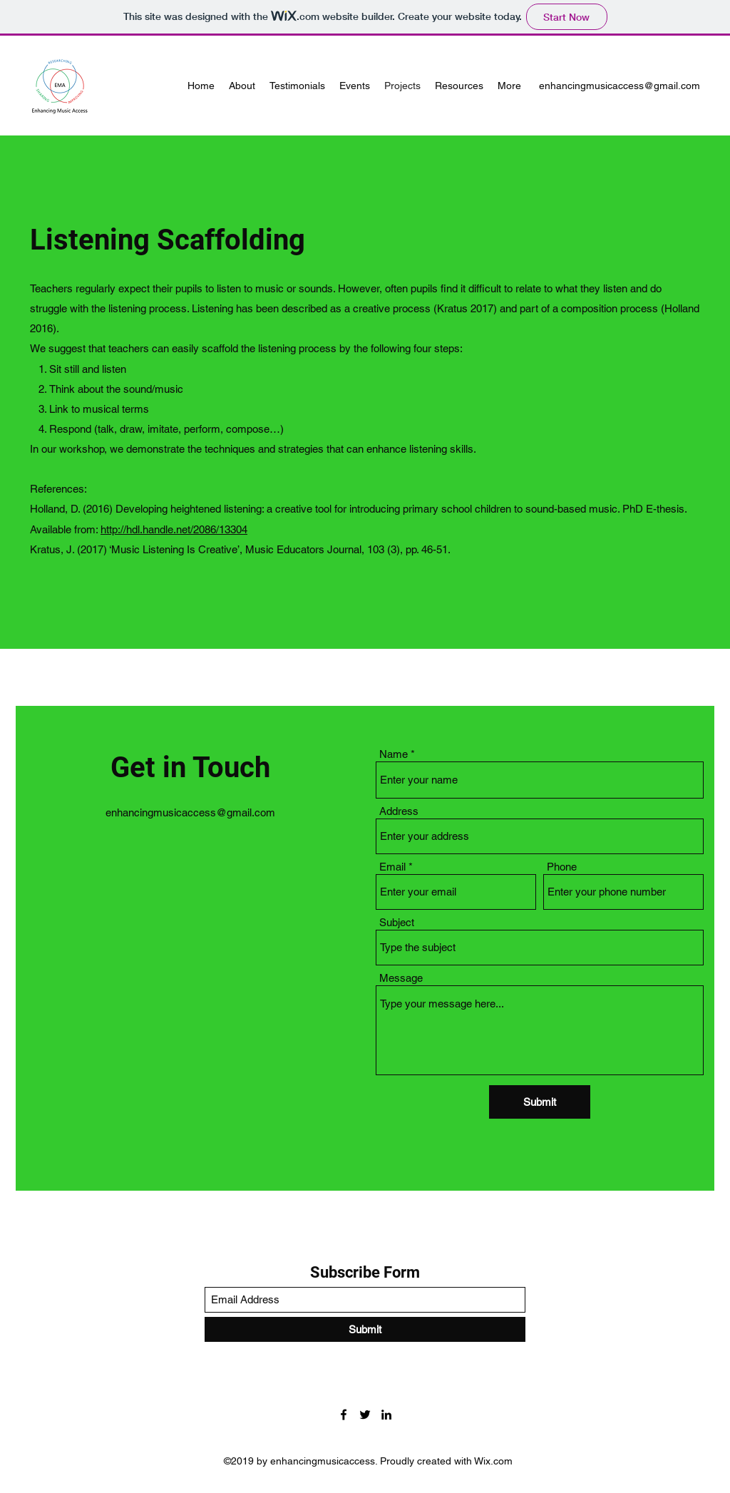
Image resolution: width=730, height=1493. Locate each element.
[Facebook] (343, 1414)
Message (401, 978)
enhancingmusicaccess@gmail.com (619, 85)
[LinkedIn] (386, 1414)
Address (398, 811)
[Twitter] (365, 1414)
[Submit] (539, 1102)
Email (392, 866)
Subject (396, 922)
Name (393, 754)
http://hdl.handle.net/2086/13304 (174, 529)
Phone (562, 866)
